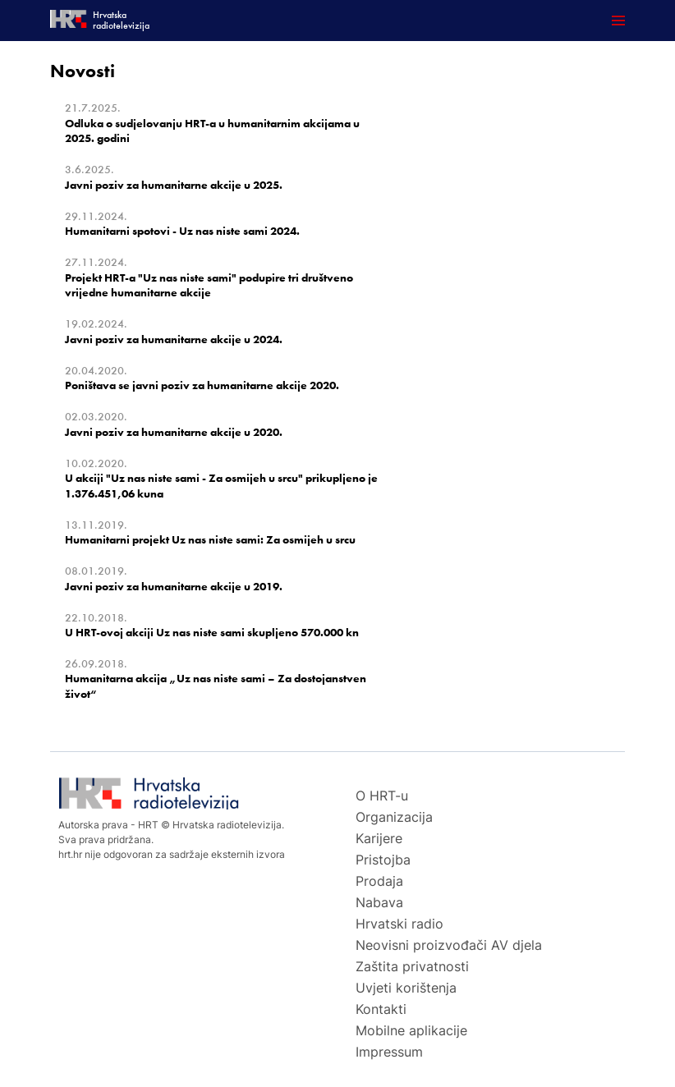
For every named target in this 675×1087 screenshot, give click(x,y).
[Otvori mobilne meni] (618, 20)
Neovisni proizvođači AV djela (449, 945)
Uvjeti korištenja (406, 987)
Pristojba (383, 859)
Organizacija (394, 817)
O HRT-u (382, 795)
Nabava (379, 902)
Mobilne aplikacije (411, 1030)
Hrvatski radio (399, 923)
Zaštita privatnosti (412, 966)
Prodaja (379, 881)
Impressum (389, 1051)
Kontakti (381, 1009)
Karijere (379, 838)
